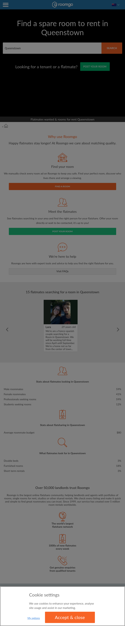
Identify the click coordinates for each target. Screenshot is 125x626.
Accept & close (70, 618)
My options (33, 618)
